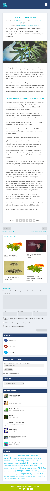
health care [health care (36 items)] (20, 465)
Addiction (17, 444)
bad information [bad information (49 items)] (34, 455)
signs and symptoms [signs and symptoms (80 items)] (11, 476)
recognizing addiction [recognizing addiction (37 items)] (16, 473)
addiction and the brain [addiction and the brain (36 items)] (13, 455)
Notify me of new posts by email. (14, 326)
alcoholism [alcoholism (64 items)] (26, 455)
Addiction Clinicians (19, 431)
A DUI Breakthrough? (15, 395)
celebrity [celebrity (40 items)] (15, 458)
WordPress (36, 486)
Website (35, 311)
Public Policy (18, 403)
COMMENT (6, 294)
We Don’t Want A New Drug (16, 422)
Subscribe (8, 369)
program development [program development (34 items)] (41, 471)
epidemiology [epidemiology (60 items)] (8, 465)
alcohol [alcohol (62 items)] (20, 455)
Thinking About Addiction (20, 437)
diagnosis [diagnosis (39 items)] (17, 463)
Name (5, 311)
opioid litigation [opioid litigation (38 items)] (34, 468)
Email (20, 311)
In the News (17, 396)
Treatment (17, 417)
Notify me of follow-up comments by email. (17, 323)
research (36, 25)
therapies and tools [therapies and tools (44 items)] (35, 476)
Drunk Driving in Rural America (17, 436)
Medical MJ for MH (14, 408)
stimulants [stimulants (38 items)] (24, 476)
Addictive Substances (37, 21)
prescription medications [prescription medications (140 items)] (26, 471)
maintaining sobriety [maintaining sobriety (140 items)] (13, 468)
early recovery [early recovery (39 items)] (39, 463)
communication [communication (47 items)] (14, 461)
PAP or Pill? (12, 415)
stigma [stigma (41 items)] (20, 476)
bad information (22, 25)
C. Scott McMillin (17, 21)
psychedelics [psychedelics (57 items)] (8, 474)
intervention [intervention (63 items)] (27, 465)
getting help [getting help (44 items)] (15, 465)
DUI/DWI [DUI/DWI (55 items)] (33, 463)
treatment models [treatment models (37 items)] (13, 478)
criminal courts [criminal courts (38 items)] (42, 460)
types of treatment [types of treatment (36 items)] (21, 478)
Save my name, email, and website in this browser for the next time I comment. (23, 318)
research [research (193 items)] (38, 473)
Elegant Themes (22, 486)
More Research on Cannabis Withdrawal (34, 277)
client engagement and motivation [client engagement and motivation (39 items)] (25, 458)
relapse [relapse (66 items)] (31, 474)
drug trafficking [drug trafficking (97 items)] (24, 463)
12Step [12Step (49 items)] (6, 455)
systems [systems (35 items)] (28, 476)
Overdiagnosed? (13, 429)
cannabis (30, 25)
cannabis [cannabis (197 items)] (8, 458)
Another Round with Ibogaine (16, 402)
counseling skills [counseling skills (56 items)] (34, 461)
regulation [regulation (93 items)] (25, 474)
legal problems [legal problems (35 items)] (34, 465)
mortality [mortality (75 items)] (28, 468)
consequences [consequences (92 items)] (23, 461)
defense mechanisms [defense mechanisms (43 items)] (9, 463)
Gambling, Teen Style (14, 443)
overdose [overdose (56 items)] (7, 471)
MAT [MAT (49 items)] (23, 468)
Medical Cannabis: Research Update (11, 256)
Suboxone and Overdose (13, 277)
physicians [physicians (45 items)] (12, 471)
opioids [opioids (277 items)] (42, 467)
